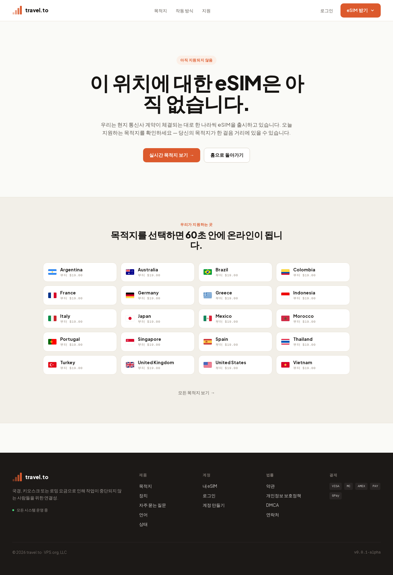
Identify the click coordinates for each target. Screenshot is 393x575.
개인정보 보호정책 (283, 495)
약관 (270, 486)
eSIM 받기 (361, 10)
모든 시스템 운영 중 (32, 510)
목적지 (160, 10)
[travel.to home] (30, 10)
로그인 (326, 10)
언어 (143, 514)
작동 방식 (184, 10)
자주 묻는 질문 (152, 505)
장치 (143, 495)
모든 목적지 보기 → (196, 392)
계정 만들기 (214, 505)
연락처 (272, 514)
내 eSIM (210, 486)
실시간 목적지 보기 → (171, 155)
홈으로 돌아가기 (226, 155)
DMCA (272, 505)
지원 (206, 10)
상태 (143, 524)
